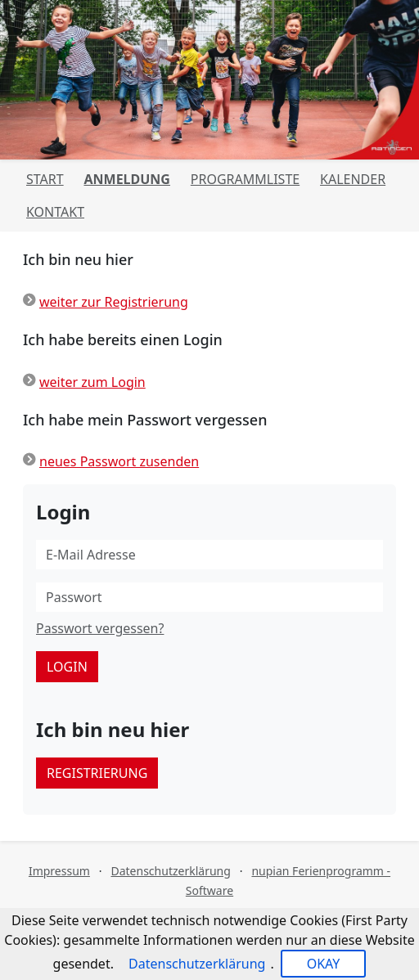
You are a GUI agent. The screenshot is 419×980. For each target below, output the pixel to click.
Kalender (352, 179)
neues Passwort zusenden (119, 461)
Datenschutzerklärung (170, 871)
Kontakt (55, 212)
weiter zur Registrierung (113, 302)
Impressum (59, 871)
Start (45, 179)
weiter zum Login (92, 382)
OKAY (323, 964)
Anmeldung (126, 179)
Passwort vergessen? (100, 628)
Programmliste (245, 179)
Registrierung (97, 773)
